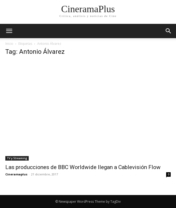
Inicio (9, 43)
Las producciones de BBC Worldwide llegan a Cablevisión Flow (83, 167)
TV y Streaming (17, 158)
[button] (168, 31)
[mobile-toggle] (9, 31)
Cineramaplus (16, 174)
